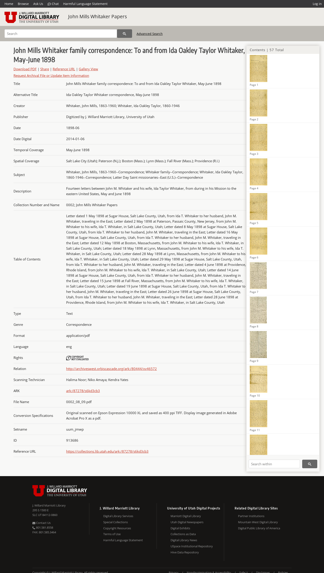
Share (44, 69)
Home (8, 4)
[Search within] (274, 464)
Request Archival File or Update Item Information (51, 75)
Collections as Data (183, 534)
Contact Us (41, 523)
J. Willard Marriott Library (49, 505)
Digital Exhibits (180, 528)
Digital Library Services (118, 516)
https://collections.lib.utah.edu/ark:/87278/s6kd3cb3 (107, 451)
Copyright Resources (117, 528)
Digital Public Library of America (259, 528)
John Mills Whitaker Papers (97, 16)
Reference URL (64, 69)
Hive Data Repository (185, 552)
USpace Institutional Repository (192, 546)
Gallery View (88, 69)
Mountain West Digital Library (258, 522)
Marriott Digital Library (186, 516)
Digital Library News (184, 540)
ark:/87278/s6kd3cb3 (83, 390)
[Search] (60, 33)
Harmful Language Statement (85, 4)
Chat (53, 4)
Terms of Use (112, 534)
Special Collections (115, 522)
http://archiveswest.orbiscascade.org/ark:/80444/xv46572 (111, 368)
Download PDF (25, 69)
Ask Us (38, 4)
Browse (23, 4)
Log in (317, 4)
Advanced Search (150, 34)
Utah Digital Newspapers (187, 522)
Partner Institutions (251, 516)
